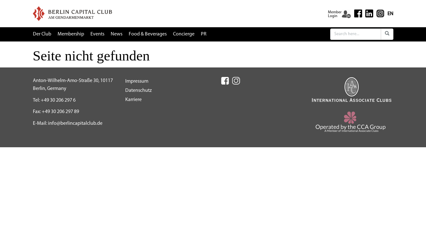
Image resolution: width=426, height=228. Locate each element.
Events (97, 34)
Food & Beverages (148, 34)
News (116, 34)
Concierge (183, 34)
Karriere (133, 99)
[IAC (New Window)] (352, 89)
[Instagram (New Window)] (380, 13)
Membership (71, 34)
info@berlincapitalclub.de (75, 123)
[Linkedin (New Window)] (369, 13)
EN (390, 13)
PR (204, 34)
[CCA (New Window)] (351, 124)
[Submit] (387, 34)
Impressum (136, 81)
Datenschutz (138, 90)
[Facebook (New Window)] (358, 13)
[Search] (355, 34)
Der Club (42, 34)
